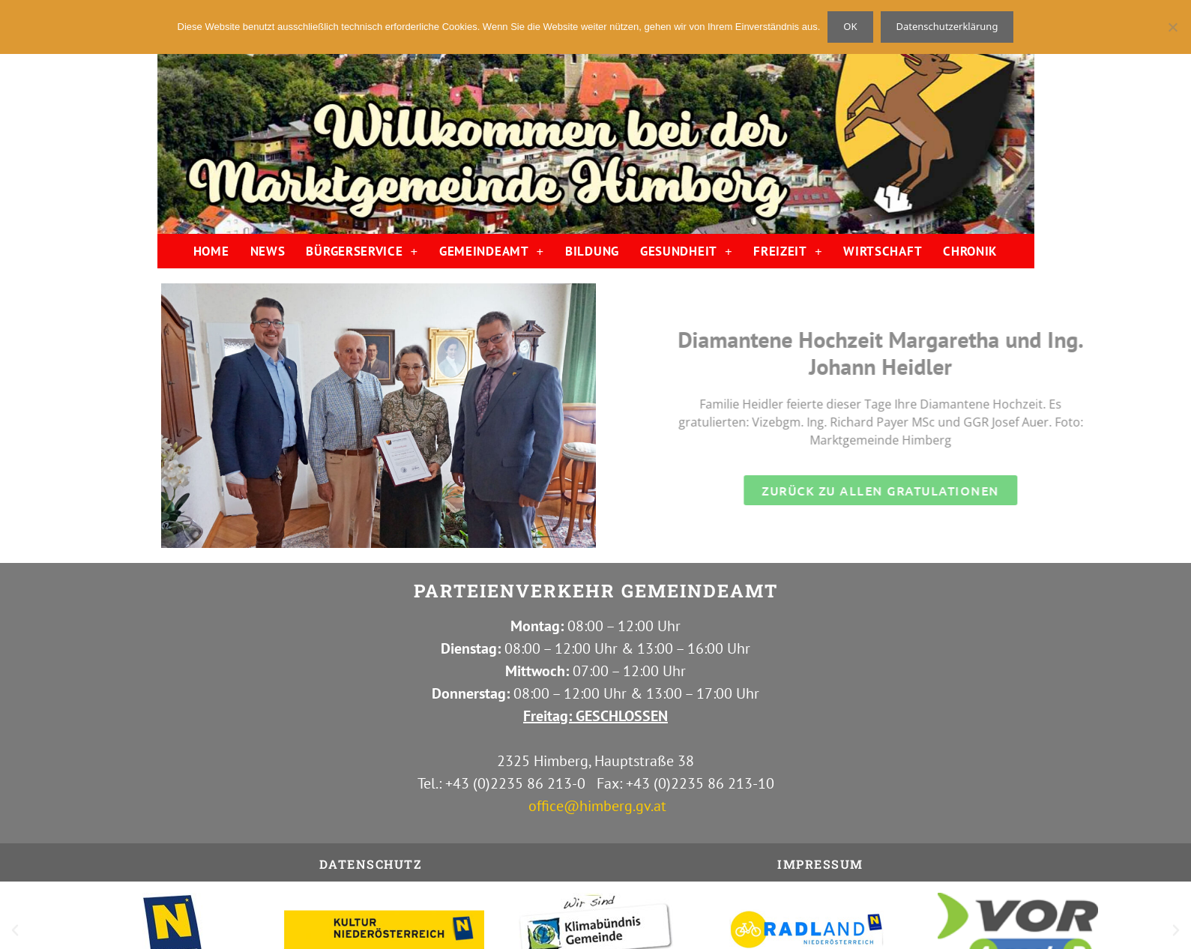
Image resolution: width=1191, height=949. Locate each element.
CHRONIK (970, 251)
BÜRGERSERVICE (362, 251)
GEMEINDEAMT (491, 251)
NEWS (268, 251)
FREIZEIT (787, 251)
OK (850, 26)
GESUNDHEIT (686, 251)
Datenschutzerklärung (947, 26)
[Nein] (1172, 26)
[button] (14, 930)
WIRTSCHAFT (882, 251)
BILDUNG (592, 251)
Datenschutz (371, 864)
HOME (211, 251)
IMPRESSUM (820, 864)
